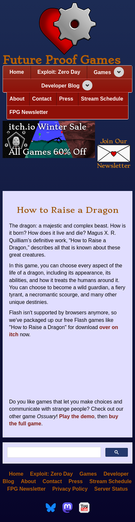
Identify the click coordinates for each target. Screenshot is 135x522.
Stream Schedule (102, 99)
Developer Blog (60, 85)
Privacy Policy (70, 488)
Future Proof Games (61, 60)
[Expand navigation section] (119, 72)
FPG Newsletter (28, 112)
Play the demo (76, 416)
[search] (53, 452)
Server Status (111, 488)
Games (102, 72)
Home (16, 72)
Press (66, 99)
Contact (42, 99)
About (16, 99)
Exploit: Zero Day (58, 72)
